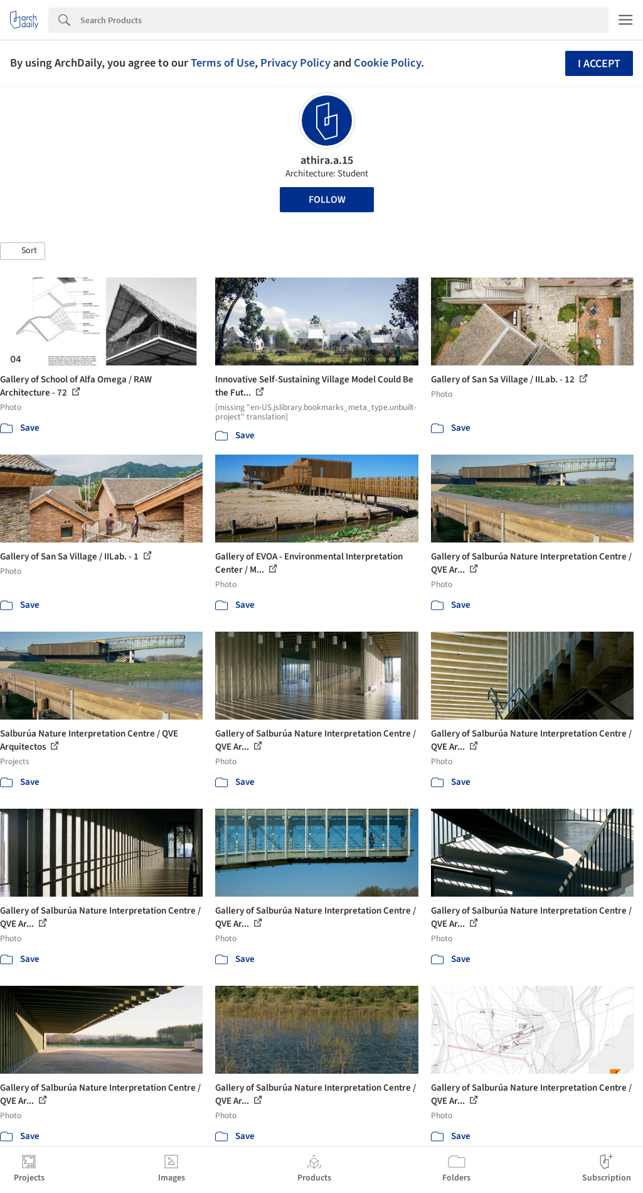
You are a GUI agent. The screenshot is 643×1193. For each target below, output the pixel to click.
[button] (22, 251)
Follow (327, 200)
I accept (599, 64)
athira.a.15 (326, 160)
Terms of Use (223, 63)
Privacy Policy (295, 63)
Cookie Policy (387, 63)
